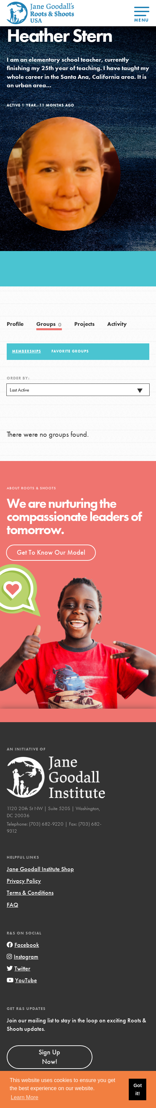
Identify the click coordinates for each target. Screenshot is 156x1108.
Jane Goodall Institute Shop (40, 869)
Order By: (18, 378)
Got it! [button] (137, 1089)
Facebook (23, 945)
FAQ (12, 905)
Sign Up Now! (49, 1057)
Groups (49, 324)
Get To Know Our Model (51, 552)
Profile (15, 324)
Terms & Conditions (30, 892)
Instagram (22, 956)
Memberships (26, 351)
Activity (117, 324)
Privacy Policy (24, 881)
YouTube (22, 980)
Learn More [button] (24, 1097)
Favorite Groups (70, 351)
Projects (84, 324)
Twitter (18, 968)
